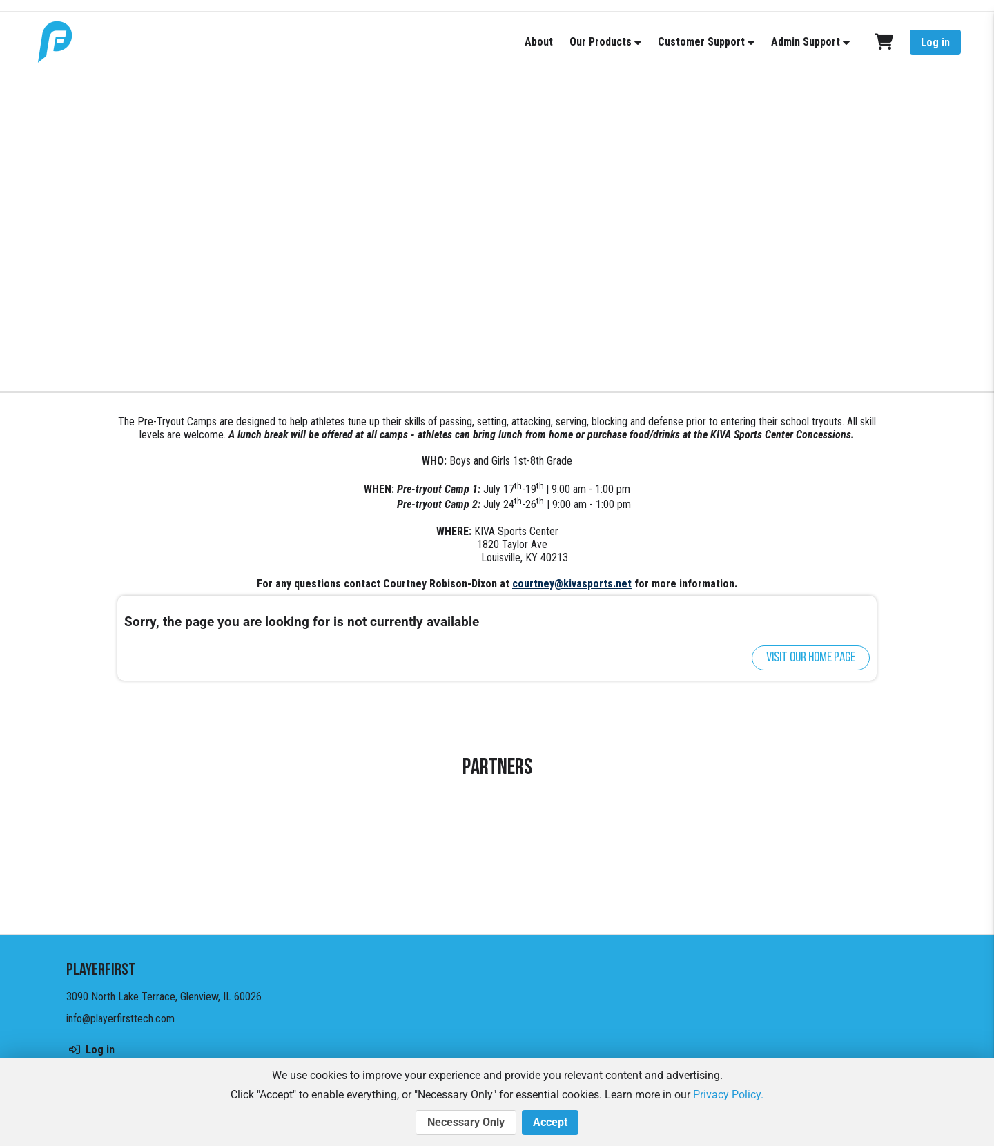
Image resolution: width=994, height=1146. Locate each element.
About (539, 41)
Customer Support (701, 41)
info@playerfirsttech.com (120, 1018)
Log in (935, 42)
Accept (550, 1122)
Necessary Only (466, 1122)
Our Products (600, 41)
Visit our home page (810, 658)
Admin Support (805, 41)
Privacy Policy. (728, 1094)
